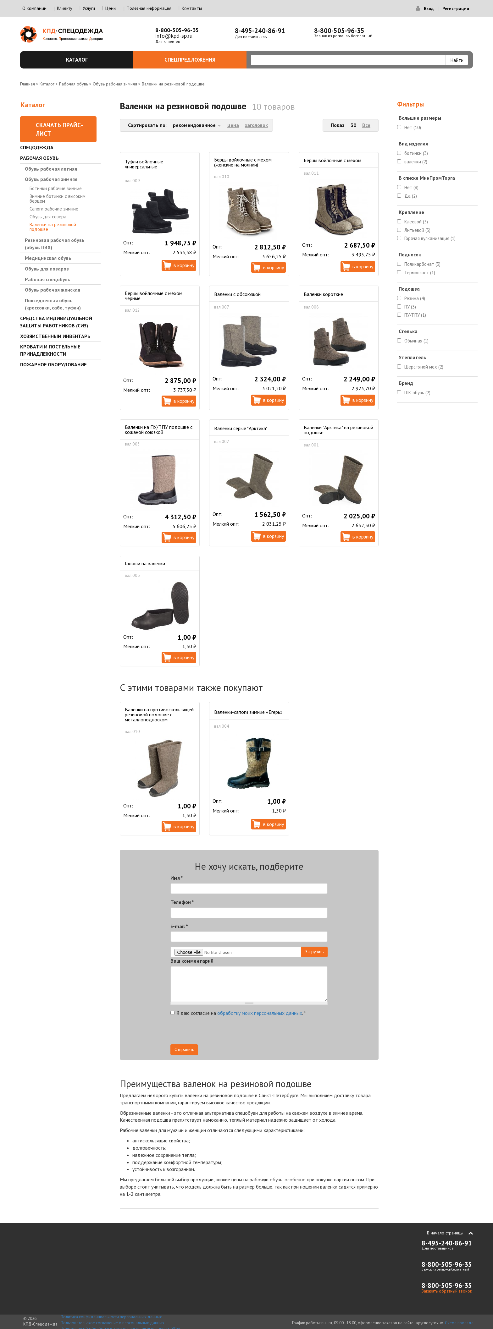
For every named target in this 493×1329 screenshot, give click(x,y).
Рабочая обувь (73, 84)
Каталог (96, 59)
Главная (27, 84)
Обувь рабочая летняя (51, 169)
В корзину (184, 265)
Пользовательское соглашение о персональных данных (112, 1323)
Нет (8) (411, 187)
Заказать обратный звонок (447, 1291)
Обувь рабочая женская (52, 290)
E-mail (179, 926)
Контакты (192, 8)
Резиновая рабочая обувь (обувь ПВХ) (55, 243)
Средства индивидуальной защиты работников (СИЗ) (56, 322)
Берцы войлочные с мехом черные (153, 295)
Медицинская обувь (48, 258)
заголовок (256, 125)
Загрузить (314, 951)
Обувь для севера (48, 217)
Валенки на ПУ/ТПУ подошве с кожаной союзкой (158, 429)
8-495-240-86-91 (260, 30)
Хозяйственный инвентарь (55, 336)
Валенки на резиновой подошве (53, 227)
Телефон (182, 902)
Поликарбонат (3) (422, 264)
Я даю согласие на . (238, 1013)
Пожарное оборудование (53, 364)
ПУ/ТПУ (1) (415, 315)
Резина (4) (414, 298)
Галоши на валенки (145, 563)
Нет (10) (412, 127)
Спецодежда (36, 147)
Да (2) (410, 196)
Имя (176, 878)
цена (233, 125)
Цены (110, 8)
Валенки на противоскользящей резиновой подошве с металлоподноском (159, 714)
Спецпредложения (201, 59)
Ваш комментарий (191, 961)
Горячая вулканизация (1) (430, 238)
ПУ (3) (410, 307)
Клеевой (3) (416, 222)
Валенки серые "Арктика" (241, 428)
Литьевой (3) (417, 230)
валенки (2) (415, 162)
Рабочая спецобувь (47, 279)
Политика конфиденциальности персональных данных (111, 1317)
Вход (429, 8)
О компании (34, 8)
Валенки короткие (323, 294)
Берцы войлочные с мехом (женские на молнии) (243, 162)
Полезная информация (149, 8)
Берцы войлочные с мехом (332, 160)
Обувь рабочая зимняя (115, 84)
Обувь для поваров (47, 268)
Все (366, 125)
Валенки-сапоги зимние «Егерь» (248, 712)
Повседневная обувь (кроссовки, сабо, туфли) (53, 304)
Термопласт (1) (419, 273)
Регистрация (455, 8)
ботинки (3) (416, 153)
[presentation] (271, 1032)
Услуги (89, 8)
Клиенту (64, 8)
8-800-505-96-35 (177, 30)
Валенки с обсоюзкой (237, 294)
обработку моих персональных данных (259, 1013)
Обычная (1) (416, 341)
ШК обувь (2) (417, 393)
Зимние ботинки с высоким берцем (58, 198)
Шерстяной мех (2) (423, 367)
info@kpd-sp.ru (173, 35)
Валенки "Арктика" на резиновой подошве (338, 429)
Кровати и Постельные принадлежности (50, 350)
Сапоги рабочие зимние (54, 209)
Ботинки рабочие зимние (56, 188)
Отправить (184, 1049)
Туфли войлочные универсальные (144, 164)
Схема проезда (459, 1323)
